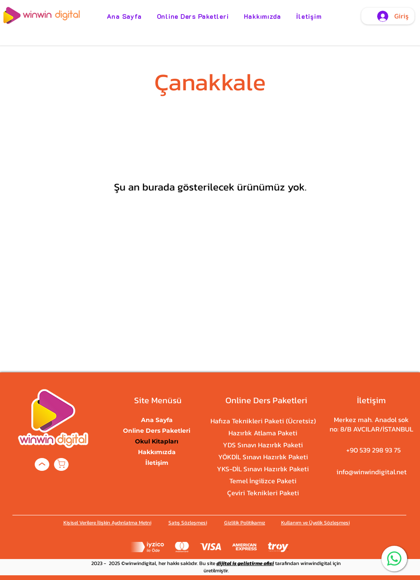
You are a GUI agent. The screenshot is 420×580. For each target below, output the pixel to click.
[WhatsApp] (394, 558)
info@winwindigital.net (371, 472)
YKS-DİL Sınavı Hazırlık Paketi (263, 469)
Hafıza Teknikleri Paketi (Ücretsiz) (263, 421)
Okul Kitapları (156, 441)
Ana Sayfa (157, 420)
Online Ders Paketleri (156, 430)
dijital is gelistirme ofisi (245, 563)
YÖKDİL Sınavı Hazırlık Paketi (263, 457)
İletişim (156, 463)
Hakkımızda (157, 452)
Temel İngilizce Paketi (263, 481)
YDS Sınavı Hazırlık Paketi (263, 445)
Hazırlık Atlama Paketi (263, 433)
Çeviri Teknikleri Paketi (263, 493)
